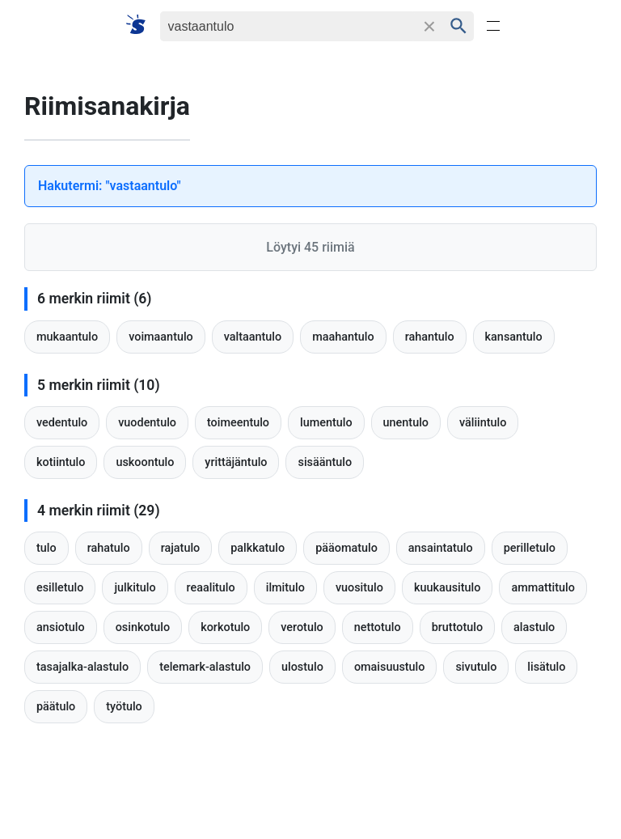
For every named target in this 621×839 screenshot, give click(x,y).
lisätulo (546, 667)
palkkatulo (257, 548)
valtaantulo (252, 337)
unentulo (406, 423)
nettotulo (377, 627)
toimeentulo (238, 423)
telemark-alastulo (205, 667)
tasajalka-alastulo (82, 667)
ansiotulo (60, 627)
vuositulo (359, 588)
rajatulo (181, 548)
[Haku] (287, 26)
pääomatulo (346, 548)
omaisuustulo (389, 667)
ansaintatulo (440, 548)
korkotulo (225, 627)
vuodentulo (147, 423)
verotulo (302, 627)
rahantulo (429, 337)
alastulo (534, 627)
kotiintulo (60, 462)
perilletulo (530, 548)
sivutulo (475, 667)
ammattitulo (542, 588)
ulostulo (302, 667)
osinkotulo (143, 627)
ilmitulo (285, 588)
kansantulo (514, 337)
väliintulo (482, 423)
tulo (46, 548)
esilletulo (59, 588)
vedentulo (61, 423)
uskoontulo (145, 462)
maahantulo (343, 337)
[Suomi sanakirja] (141, 25)
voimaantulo (161, 337)
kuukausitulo (447, 588)
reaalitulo (211, 588)
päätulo (55, 707)
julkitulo (134, 588)
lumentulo (326, 423)
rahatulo (108, 548)
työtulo (124, 707)
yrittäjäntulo (236, 462)
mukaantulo (67, 337)
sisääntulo (325, 462)
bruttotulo (457, 627)
